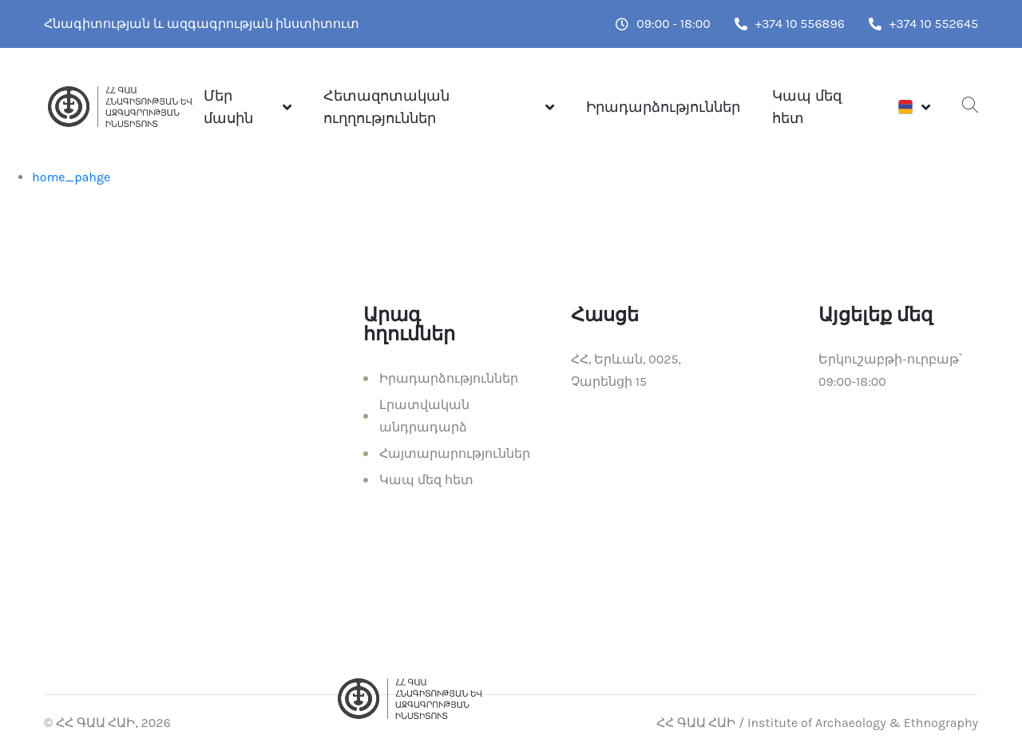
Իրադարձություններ (663, 107)
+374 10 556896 (790, 23)
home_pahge (71, 177)
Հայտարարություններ (454, 453)
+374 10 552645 (923, 23)
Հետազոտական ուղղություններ (386, 107)
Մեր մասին (228, 107)
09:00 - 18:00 (663, 23)
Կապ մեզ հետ (806, 107)
